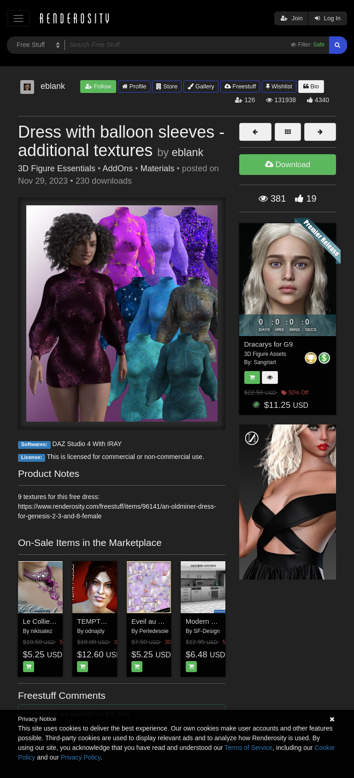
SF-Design (207, 631)
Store (166, 86)
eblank (187, 152)
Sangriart (265, 362)
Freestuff (240, 86)
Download (287, 164)
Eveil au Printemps (160, 621)
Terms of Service (248, 747)
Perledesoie (153, 631)
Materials (158, 168)
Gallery (201, 86)
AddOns (117, 168)
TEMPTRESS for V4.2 (111, 621)
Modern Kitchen (210, 621)
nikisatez (42, 631)
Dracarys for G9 (268, 344)
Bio (311, 86)
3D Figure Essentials (56, 168)
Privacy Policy (80, 757)
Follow (98, 86)
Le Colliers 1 (42, 621)
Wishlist (279, 86)
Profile (134, 86)
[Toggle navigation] (18, 18)
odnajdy (95, 631)
